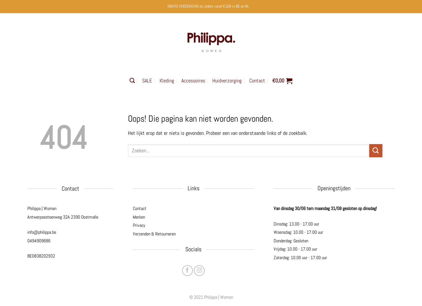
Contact (257, 80)
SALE (147, 80)
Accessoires (193, 80)
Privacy (139, 225)
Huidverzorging (227, 80)
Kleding (167, 80)
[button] (132, 80)
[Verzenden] (375, 150)
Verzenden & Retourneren (154, 234)
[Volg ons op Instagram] (199, 270)
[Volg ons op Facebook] (187, 270)
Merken (139, 217)
